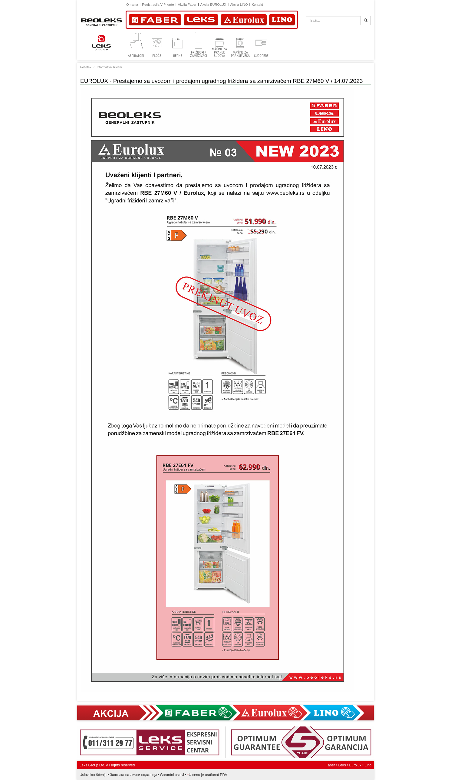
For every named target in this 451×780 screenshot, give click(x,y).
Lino (368, 765)
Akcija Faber (187, 4)
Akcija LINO (239, 4)
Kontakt (257, 4)
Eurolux (355, 765)
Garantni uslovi (172, 775)
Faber (330, 765)
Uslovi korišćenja (93, 775)
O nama (132, 4)
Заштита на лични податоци (133, 775)
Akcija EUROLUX (213, 4)
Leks (342, 765)
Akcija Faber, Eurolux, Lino (225, 712)
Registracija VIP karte (158, 4)
